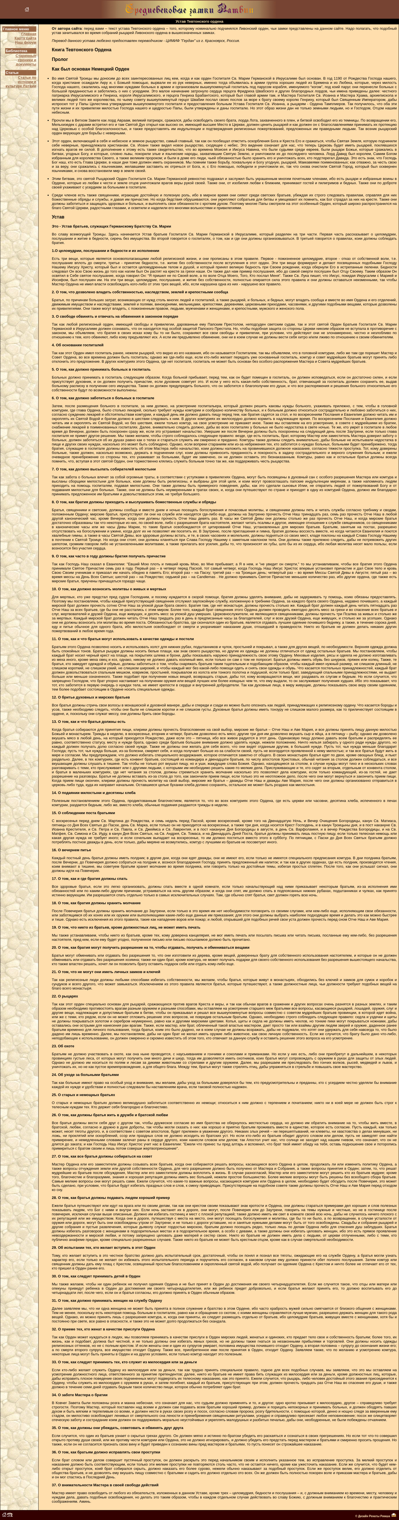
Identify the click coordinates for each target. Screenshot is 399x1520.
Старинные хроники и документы (26, 60)
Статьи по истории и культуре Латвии (21, 81)
